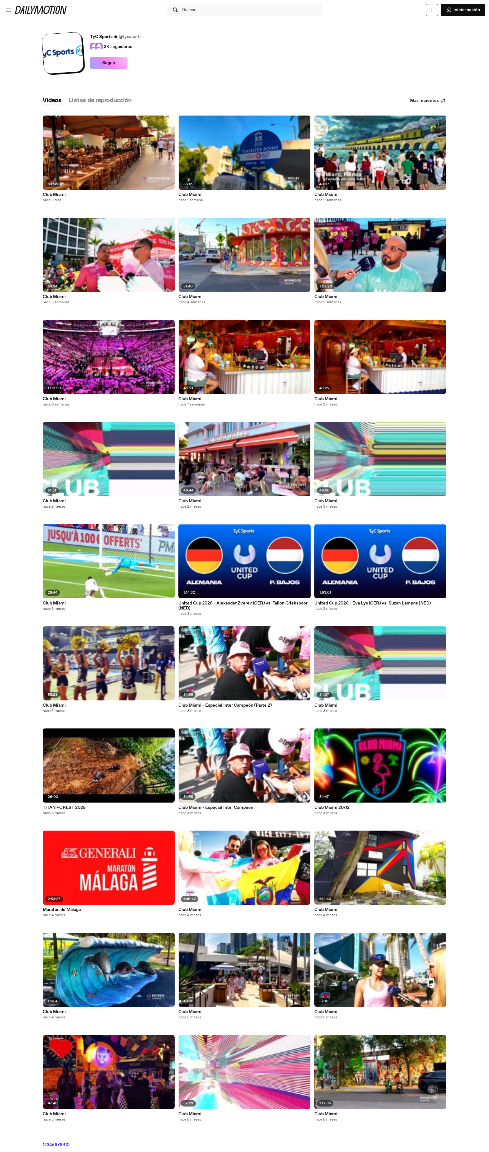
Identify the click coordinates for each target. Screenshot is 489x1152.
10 (67, 1145)
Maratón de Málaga (62, 909)
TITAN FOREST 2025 (64, 807)
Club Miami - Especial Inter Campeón (215, 807)
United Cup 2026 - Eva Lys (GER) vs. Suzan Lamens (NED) (372, 603)
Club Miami (54, 194)
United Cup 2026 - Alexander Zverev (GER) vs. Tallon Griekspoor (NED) (242, 606)
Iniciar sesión (463, 10)
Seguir (108, 63)
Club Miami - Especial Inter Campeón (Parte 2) (225, 705)
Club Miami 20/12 (332, 807)
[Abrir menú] (9, 10)
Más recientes (428, 100)
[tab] (52, 101)
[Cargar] (432, 10)
